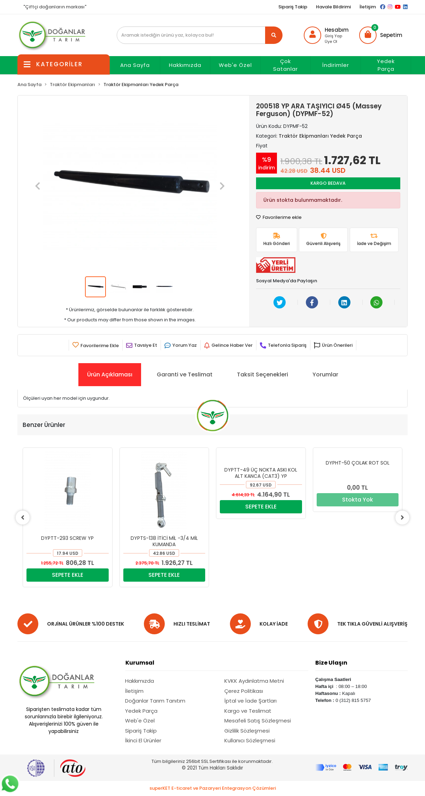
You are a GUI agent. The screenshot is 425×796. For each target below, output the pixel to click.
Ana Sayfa (135, 65)
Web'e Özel (235, 65)
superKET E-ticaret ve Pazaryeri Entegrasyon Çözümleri (212, 788)
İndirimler (335, 65)
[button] (381, 35)
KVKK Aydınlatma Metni (254, 680)
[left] (22, 517)
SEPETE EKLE (67, 575)
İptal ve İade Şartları (250, 700)
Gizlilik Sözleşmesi (247, 730)
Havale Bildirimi (333, 6)
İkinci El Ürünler (143, 740)
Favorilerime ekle (279, 217)
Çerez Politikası (243, 691)
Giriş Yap (333, 36)
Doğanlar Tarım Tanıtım (155, 700)
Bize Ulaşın (331, 663)
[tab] (109, 374)
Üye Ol (331, 41)
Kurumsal (139, 663)
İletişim (368, 6)
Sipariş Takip (292, 6)
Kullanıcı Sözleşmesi (249, 740)
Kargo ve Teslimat (247, 710)
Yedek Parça (386, 65)
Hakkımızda (185, 65)
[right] (402, 517)
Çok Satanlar (285, 65)
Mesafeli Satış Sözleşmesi (257, 720)
